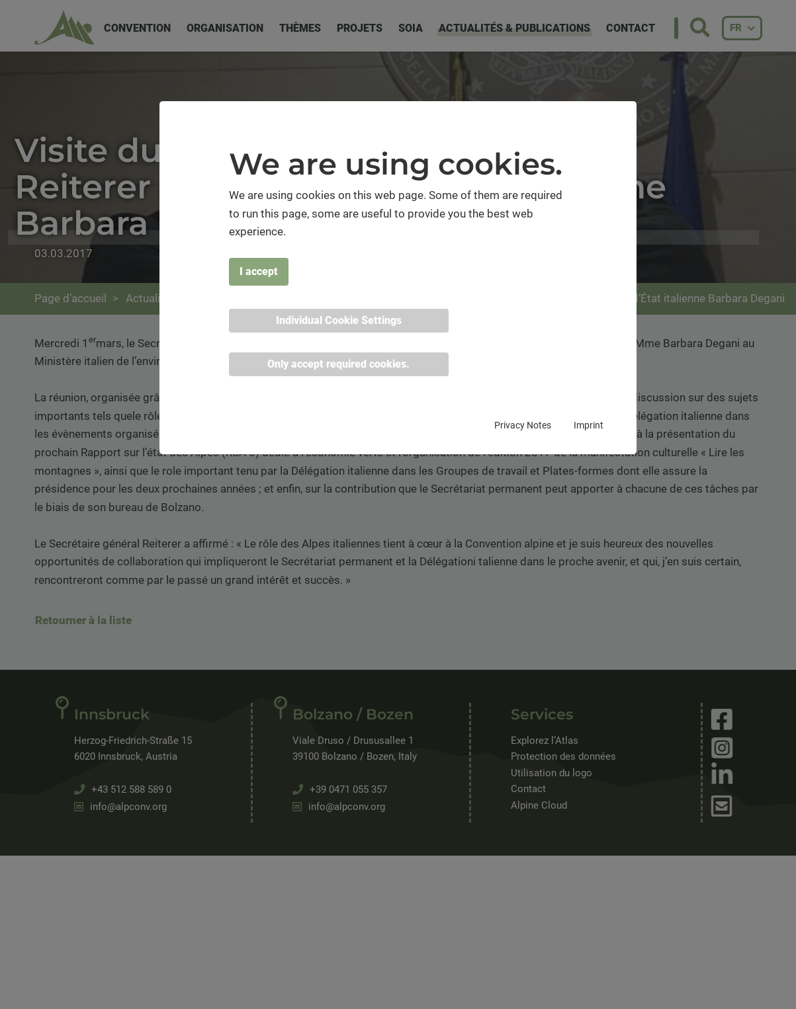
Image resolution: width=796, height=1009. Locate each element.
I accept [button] (259, 271)
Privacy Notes (522, 425)
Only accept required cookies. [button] (338, 364)
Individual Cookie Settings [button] (339, 320)
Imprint (588, 425)
